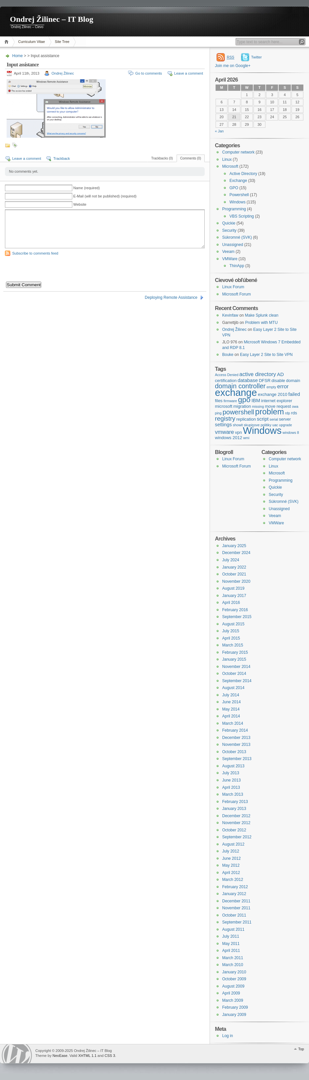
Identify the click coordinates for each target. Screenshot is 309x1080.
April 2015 (231, 638)
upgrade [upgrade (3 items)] (285, 425)
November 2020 (236, 581)
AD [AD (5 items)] (280, 374)
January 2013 (234, 808)
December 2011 (236, 901)
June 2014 (231, 702)
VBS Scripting (241, 216)
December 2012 (236, 816)
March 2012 (232, 879)
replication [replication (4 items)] (246, 419)
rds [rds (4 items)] (294, 412)
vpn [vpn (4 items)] (238, 432)
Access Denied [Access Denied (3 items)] (226, 375)
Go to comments (148, 73)
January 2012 (234, 893)
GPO (233, 188)
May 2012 (231, 865)
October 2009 (234, 979)
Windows (237, 202)
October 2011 (234, 915)
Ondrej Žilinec (63, 73)
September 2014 (237, 681)
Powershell (239, 194)
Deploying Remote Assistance (171, 297)
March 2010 (232, 964)
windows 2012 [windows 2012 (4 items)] (228, 437)
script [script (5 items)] (263, 419)
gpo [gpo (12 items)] (244, 400)
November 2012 (236, 822)
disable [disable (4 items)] (278, 380)
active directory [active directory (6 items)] (257, 374)
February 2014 (235, 730)
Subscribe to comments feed (35, 253)
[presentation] (55, 269)
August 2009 (233, 986)
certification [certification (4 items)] (226, 380)
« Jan (219, 131)
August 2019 (233, 588)
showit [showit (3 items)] (238, 425)
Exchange (238, 180)
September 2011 (237, 922)
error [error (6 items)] (283, 386)
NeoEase (59, 1056)
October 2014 (234, 673)
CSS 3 (110, 1056)
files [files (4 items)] (219, 400)
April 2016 (231, 602)
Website (79, 204)
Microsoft (230, 166)
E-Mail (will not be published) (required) (104, 196)
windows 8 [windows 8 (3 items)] (291, 433)
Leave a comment (188, 73)
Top (301, 1049)
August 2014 (233, 687)
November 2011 (236, 908)
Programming (234, 209)
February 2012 (235, 887)
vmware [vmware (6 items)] (224, 432)
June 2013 (231, 780)
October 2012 (234, 830)
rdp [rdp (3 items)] (287, 413)
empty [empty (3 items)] (271, 387)
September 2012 (237, 837)
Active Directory (243, 173)
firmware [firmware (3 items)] (230, 401)
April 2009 (231, 993)
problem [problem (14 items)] (269, 411)
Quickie (228, 223)
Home (7, 42)
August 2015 (233, 624)
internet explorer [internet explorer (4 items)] (276, 400)
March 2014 (232, 723)
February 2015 (235, 652)
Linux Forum (233, 287)
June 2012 (231, 858)
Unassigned (232, 244)
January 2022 (234, 567)
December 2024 (236, 552)
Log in (227, 1035)
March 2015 (232, 645)
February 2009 (235, 1007)
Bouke (227, 354)
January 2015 (234, 659)
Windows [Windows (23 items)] (262, 430)
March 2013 (232, 794)
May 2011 (231, 943)
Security (229, 230)
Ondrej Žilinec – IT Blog (51, 19)
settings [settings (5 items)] (223, 424)
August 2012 (233, 844)
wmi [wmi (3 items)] (246, 438)
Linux (227, 159)
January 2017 (234, 595)
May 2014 (231, 709)
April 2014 (231, 716)
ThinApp (236, 265)
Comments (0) (190, 158)
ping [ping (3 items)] (218, 413)
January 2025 (234, 545)
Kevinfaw (230, 315)
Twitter (256, 57)
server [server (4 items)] (285, 419)
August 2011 (233, 929)
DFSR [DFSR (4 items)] (264, 380)
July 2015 (230, 631)
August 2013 (233, 766)
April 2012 (231, 872)
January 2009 (234, 1014)
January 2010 (234, 972)
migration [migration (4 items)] (242, 406)
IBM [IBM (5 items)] (256, 400)
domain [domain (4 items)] (293, 380)
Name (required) (86, 188)
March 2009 (232, 1000)
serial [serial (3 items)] (274, 419)
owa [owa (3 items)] (295, 406)
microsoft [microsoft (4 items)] (223, 406)
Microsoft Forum (236, 294)
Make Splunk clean (261, 315)
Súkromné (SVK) (237, 237)
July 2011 (230, 936)
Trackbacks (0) (162, 158)
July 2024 (230, 560)
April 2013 (231, 787)
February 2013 (235, 801)
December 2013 (236, 737)
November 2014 (236, 666)
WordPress (17, 1053)
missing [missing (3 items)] (258, 406)
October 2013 (234, 751)
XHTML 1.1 (87, 1056)
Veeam (228, 251)
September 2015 (237, 616)
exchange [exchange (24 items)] (236, 392)
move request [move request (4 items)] (278, 406)
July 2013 (230, 773)
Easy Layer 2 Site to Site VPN (266, 354)
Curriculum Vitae (31, 42)
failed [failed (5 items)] (294, 394)
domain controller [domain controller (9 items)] (240, 386)
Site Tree (62, 42)
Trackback (61, 158)
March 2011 (232, 958)
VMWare (229, 259)
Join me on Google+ (233, 65)
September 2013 (237, 758)
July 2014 (230, 695)
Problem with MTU (261, 322)
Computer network (238, 152)
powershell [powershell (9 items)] (238, 412)
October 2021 (234, 574)
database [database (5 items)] (248, 380)
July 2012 (230, 851)
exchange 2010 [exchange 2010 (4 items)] (272, 394)
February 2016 (235, 610)
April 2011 (231, 950)
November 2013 (236, 744)
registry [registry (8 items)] (225, 418)
